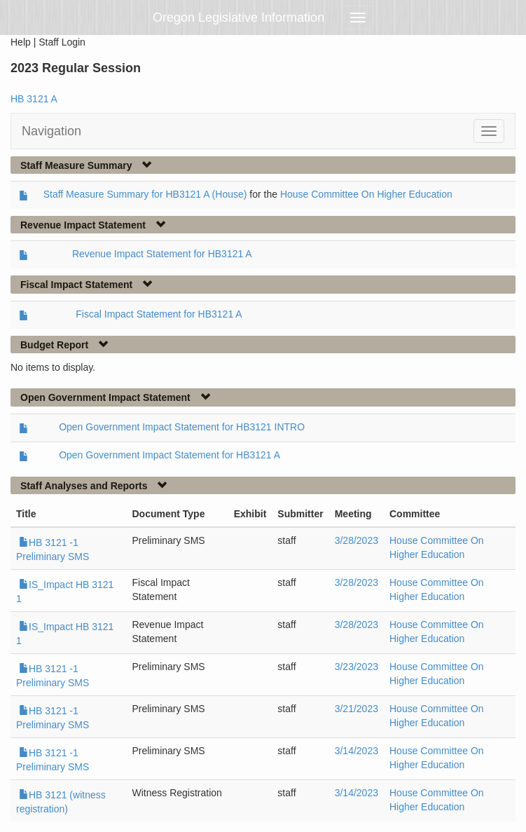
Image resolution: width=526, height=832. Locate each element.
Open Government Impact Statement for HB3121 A (169, 455)
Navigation (51, 131)
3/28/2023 (356, 540)
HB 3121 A (34, 98)
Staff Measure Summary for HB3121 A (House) (145, 194)
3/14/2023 (356, 750)
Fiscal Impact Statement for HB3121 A (159, 314)
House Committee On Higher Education (366, 194)
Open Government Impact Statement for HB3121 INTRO (182, 426)
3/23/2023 (356, 666)
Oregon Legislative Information (238, 18)
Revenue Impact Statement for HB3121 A (162, 253)
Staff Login (62, 42)
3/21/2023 (356, 708)
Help (21, 42)
